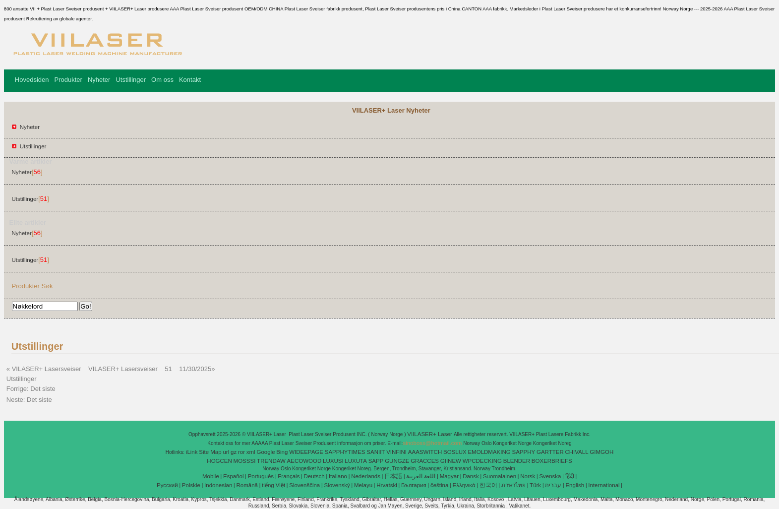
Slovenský (337, 485)
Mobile (210, 476)
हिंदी (569, 476)
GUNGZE (397, 461)
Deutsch (314, 476)
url (226, 452)
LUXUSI (333, 461)
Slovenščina (304, 485)
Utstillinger (131, 79)
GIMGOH (601, 452)
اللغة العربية (420, 476)
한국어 (488, 485)
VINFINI (396, 452)
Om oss (162, 79)
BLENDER (516, 461)
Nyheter (99, 79)
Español (233, 476)
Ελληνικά (464, 485)
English (574, 485)
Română (247, 485)
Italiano (338, 476)
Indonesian (218, 485)
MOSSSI (245, 461)
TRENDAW (271, 461)
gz (234, 452)
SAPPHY (524, 452)
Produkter (68, 79)
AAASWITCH (425, 452)
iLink (192, 452)
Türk (535, 485)
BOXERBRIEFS (552, 461)
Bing (282, 452)
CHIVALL (576, 452)
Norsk (527, 476)
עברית (553, 485)
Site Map (210, 452)
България (413, 485)
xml (250, 452)
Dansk (471, 476)
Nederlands (365, 476)
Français (289, 476)
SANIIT (375, 452)
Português (261, 476)
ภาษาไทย (513, 485)
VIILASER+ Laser (430, 434)
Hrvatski (386, 485)
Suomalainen (499, 476)
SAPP (376, 461)
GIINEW (450, 461)
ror (241, 452)
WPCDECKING (482, 461)
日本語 (393, 476)
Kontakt (190, 79)
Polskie (191, 485)
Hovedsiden (32, 79)
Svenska (550, 476)
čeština (439, 485)
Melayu (363, 485)
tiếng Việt (273, 485)
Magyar (449, 476)
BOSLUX (455, 452)
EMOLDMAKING (489, 452)
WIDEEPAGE (306, 452)
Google (265, 452)
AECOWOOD (304, 461)
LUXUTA (356, 461)
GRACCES (425, 461)
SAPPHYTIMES (345, 452)
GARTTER (550, 452)
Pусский (167, 485)
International (603, 485)
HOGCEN (219, 461)
